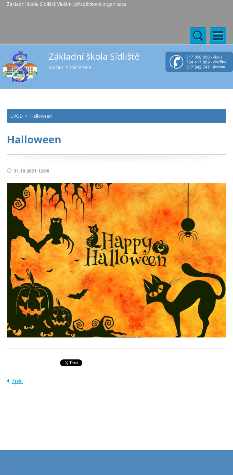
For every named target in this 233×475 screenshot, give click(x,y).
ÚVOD (16, 116)
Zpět (17, 381)
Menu (218, 35)
